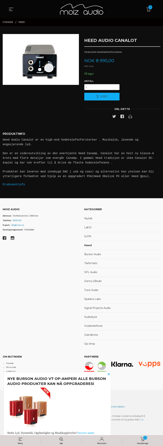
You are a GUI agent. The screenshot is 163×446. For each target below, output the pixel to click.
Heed (88, 246)
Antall (89, 81)
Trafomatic (91, 264)
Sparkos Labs (92, 300)
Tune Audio (91, 291)
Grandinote (91, 335)
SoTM (87, 237)
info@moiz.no (17, 226)
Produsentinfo (14, 185)
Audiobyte (90, 318)
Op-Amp (89, 344)
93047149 (17, 221)
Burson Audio (92, 255)
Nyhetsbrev (117, 408)
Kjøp (102, 97)
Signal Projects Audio (97, 309)
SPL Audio (90, 273)
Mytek (88, 219)
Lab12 (87, 228)
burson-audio (86, 433)
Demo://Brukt (93, 282)
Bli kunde (11, 368)
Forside (9, 364)
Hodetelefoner (93, 327)
